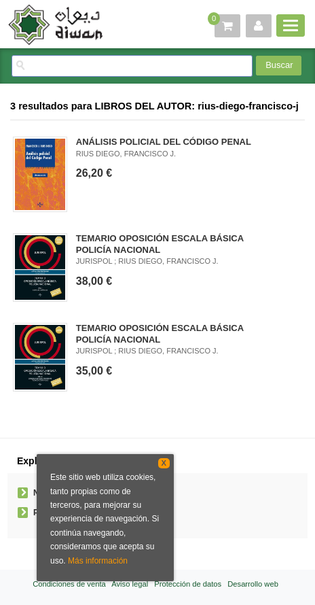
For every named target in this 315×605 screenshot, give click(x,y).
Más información (98, 561)
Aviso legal (129, 584)
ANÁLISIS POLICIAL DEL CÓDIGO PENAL (163, 142)
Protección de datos (187, 584)
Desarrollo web (252, 584)
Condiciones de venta (69, 584)
